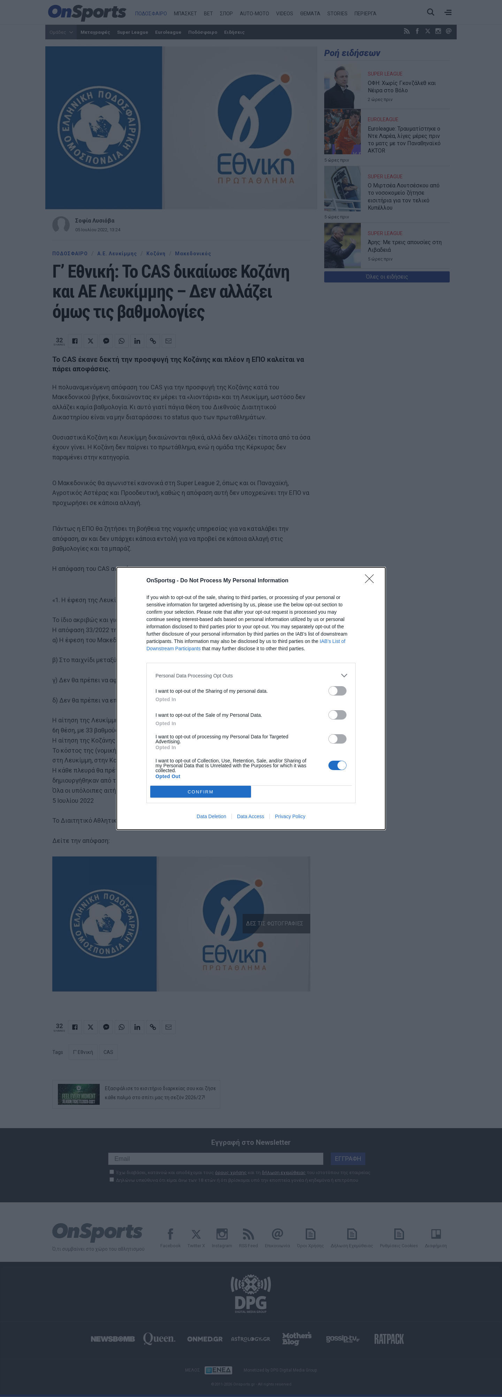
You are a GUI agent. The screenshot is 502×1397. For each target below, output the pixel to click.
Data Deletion (211, 816)
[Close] (371, 581)
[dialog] (251, 698)
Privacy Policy (290, 816)
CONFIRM (201, 791)
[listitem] (251, 675)
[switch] (337, 691)
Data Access (250, 816)
